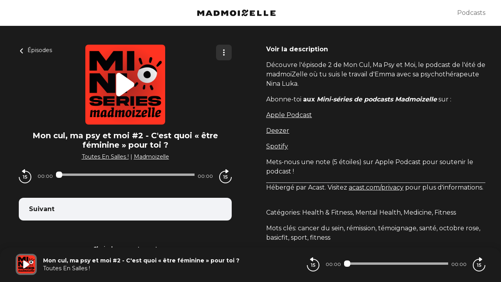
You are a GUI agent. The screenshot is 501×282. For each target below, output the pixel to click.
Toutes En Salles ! (105, 156)
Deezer (277, 130)
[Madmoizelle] (236, 13)
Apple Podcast (289, 115)
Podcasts (471, 12)
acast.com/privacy (376, 187)
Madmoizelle (151, 156)
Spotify (277, 146)
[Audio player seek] (125, 175)
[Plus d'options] (224, 52)
